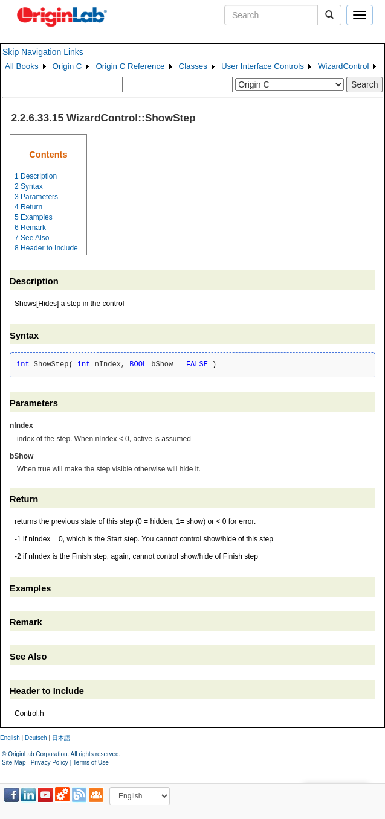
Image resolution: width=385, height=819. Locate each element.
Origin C (67, 66)
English (10, 738)
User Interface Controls (262, 66)
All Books (22, 66)
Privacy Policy (49, 762)
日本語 (61, 738)
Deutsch (36, 738)
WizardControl (343, 66)
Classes (193, 66)
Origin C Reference (129, 66)
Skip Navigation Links (42, 52)
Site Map (13, 762)
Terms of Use (91, 762)
